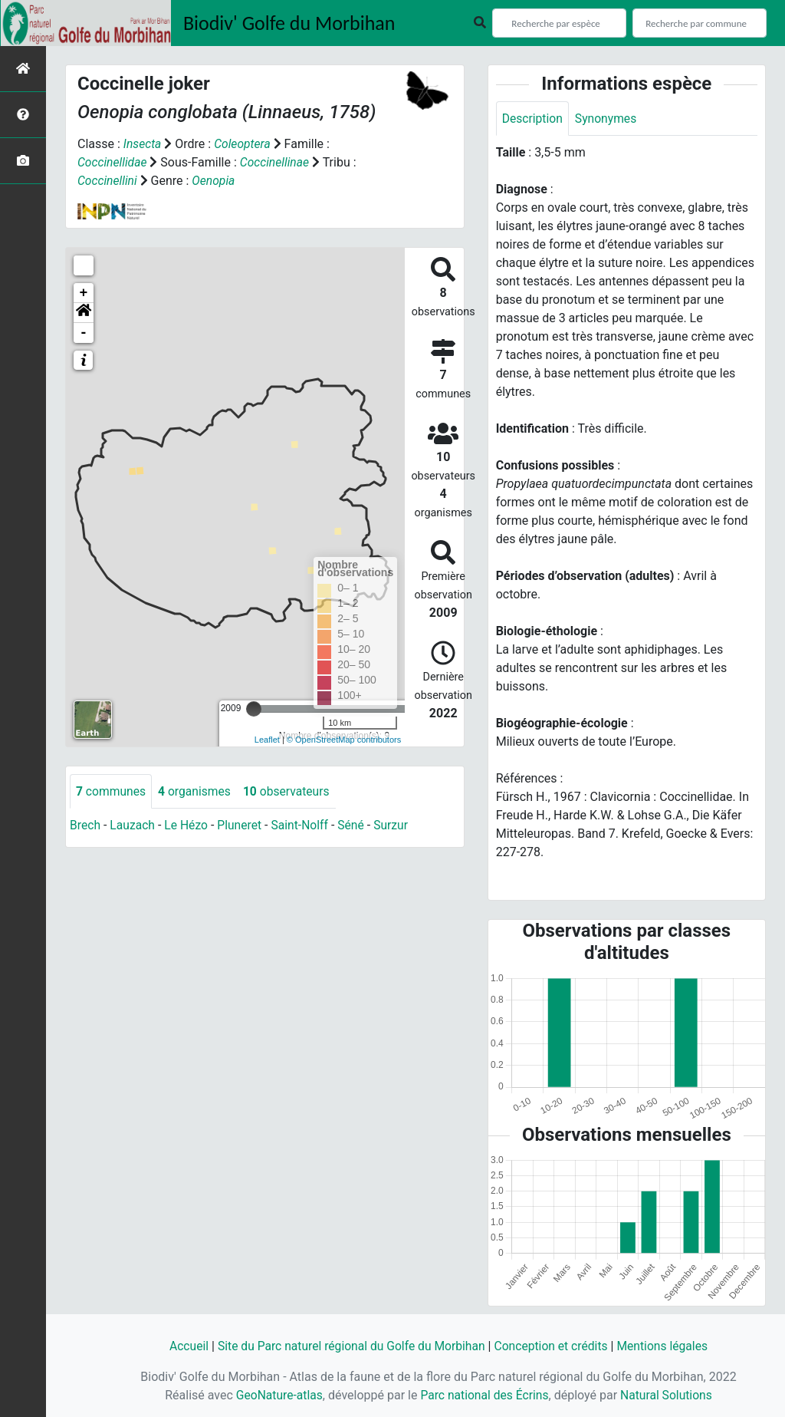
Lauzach (133, 826)
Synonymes (607, 118)
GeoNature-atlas (276, 1395)
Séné (356, 826)
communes (111, 791)
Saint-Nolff (303, 826)
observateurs (290, 791)
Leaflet (267, 739)
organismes (196, 791)
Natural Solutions (669, 1395)
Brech (85, 826)
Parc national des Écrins (484, 1395)
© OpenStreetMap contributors (344, 739)
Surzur (397, 826)
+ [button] (84, 293)
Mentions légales (666, 1346)
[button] (84, 313)
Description (533, 118)
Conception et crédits (553, 1346)
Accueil (183, 1346)
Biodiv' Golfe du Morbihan (289, 23)
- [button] (84, 333)
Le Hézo (188, 826)
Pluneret (242, 826)
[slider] (253, 709)
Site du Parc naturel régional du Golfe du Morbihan (349, 1346)
